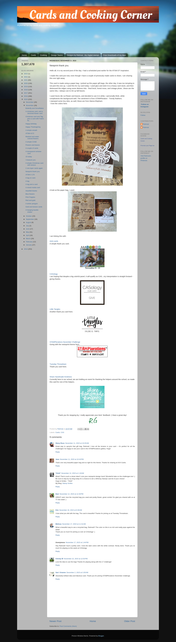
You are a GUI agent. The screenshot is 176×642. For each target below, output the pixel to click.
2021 (26, 80)
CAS (62, 432)
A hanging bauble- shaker (32, 211)
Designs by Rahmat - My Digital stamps (83, 55)
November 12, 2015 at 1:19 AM (72, 473)
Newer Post (55, 621)
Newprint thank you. (33, 171)
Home (24, 55)
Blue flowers (30, 194)
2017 (26, 93)
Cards (33, 55)
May (27, 232)
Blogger (101, 636)
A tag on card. (31, 178)
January (29, 245)
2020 (26, 83)
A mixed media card (33, 187)
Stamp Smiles (67, 483)
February (29, 242)
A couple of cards (32, 148)
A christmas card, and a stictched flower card (34, 112)
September (30, 219)
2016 (26, 96)
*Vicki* (58, 473)
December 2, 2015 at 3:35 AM (77, 572)
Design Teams (57, 55)
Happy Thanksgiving (33, 127)
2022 (26, 77)
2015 (26, 99)
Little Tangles (55, 309)
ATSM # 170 (30, 175)
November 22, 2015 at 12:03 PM (76, 559)
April (28, 235)
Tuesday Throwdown (58, 364)
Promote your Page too (147, 145)
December (30, 102)
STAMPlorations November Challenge (65, 342)
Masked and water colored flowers (32, 137)
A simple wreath (31, 130)
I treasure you (31, 160)
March (28, 238)
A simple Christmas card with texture (34, 164)
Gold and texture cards (34, 207)
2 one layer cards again (34, 168)
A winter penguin (32, 204)
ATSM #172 (30, 133)
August (29, 222)
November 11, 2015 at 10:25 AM (77, 443)
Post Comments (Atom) (68, 626)
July (27, 226)
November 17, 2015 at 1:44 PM (77, 542)
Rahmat (146, 124)
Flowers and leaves (33, 145)
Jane (57, 459)
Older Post (129, 621)
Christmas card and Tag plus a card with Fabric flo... (35, 118)
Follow (143, 115)
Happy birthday (31, 124)
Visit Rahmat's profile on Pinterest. (146, 158)
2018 (26, 90)
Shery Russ (60, 443)
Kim (57, 510)
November (30, 105)
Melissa (58, 524)
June (28, 229)
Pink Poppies (30, 197)
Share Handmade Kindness (61, 377)
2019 (26, 86)
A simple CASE (31, 142)
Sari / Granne (60, 572)
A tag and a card (32, 184)
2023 (26, 74)
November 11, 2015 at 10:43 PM (72, 459)
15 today (29, 157)
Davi (57, 494)
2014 (26, 249)
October (29, 216)
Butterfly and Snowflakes (35, 108)
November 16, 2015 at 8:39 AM (70, 510)
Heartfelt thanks (31, 191)
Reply (57, 452)
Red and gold (30, 200)
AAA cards (54, 241)
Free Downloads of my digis (114, 55)
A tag (27, 181)
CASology (54, 274)
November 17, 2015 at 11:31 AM (74, 524)
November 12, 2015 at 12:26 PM (71, 494)
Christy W (59, 559)
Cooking (43, 55)
